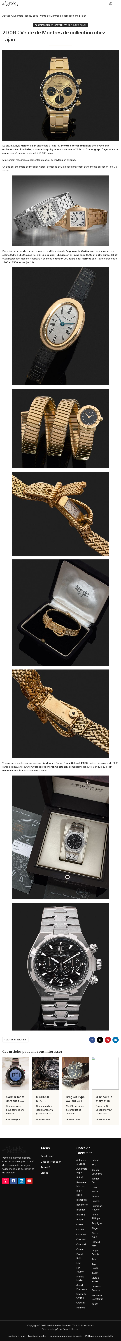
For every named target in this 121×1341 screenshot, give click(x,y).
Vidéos (44, 1172)
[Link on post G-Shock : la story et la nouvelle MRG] (105, 1073)
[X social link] (100, 1040)
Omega (95, 1196)
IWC (94, 1165)
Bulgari (80, 1219)
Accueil (6, 15)
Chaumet (81, 1234)
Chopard (81, 1239)
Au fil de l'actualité (16, 1039)
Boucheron (82, 1204)
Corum (80, 1249)
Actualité (45, 1167)
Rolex (83, 25)
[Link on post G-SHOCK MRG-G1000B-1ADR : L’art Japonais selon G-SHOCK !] (45, 1073)
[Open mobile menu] (117, 4)
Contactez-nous (16, 1335)
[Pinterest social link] (108, 1040)
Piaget (95, 1228)
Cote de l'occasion (51, 1161)
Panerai (96, 1200)
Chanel (80, 1229)
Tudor (95, 1272)
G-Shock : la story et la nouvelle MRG (105, 1100)
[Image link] (14, 1156)
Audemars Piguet (21, 15)
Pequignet (97, 1223)
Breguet (80, 1209)
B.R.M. (80, 1177)
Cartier (58, 25)
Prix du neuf (47, 1156)
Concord (81, 1244)
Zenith (95, 1303)
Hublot (95, 1160)
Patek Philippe (71, 25)
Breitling (80, 1214)
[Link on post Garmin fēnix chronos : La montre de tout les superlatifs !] (15, 1073)
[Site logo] (10, 3)
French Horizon (71, 1329)
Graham (80, 1302)
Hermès (80, 1307)
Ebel (78, 1262)
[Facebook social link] (92, 1040)
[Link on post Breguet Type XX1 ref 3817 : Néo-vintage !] (75, 1073)
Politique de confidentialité (99, 1335)
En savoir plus (13, 1119)
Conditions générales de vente (65, 1335)
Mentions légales (37, 1335)
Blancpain (81, 1199)
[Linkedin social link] (115, 1040)
